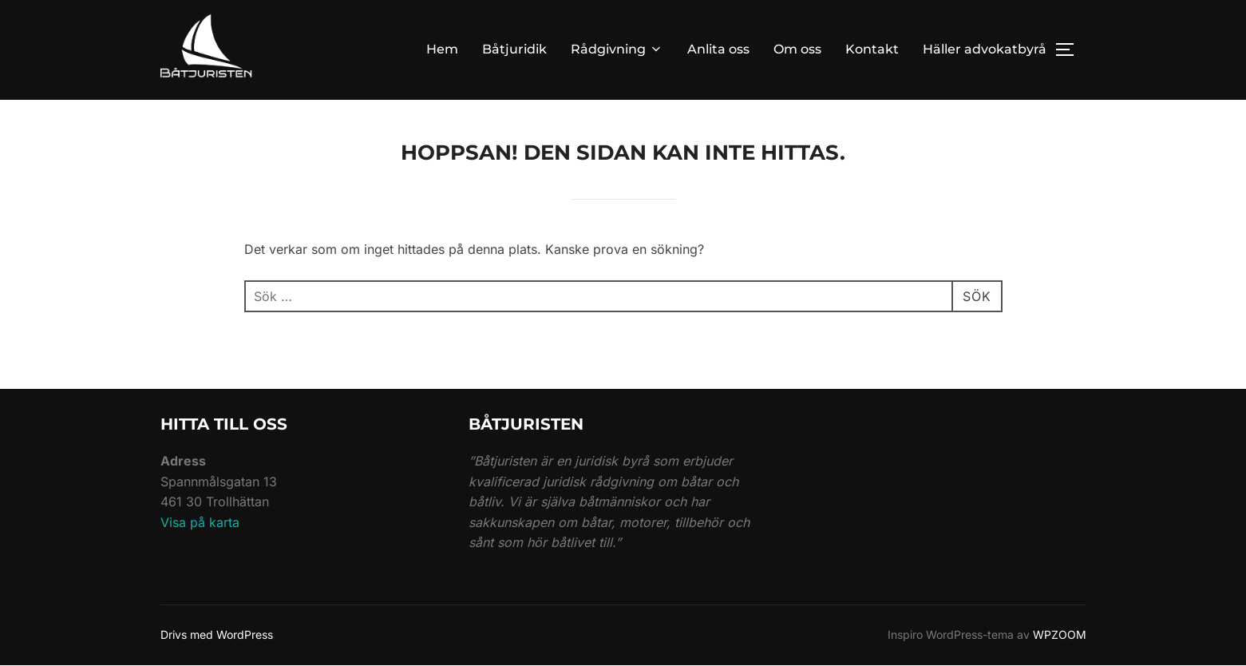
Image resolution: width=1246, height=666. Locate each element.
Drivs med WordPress (216, 634)
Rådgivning (617, 49)
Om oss (797, 49)
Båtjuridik (514, 49)
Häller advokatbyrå (984, 49)
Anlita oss (718, 49)
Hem (442, 49)
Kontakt (872, 49)
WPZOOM (1059, 634)
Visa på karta (199, 522)
